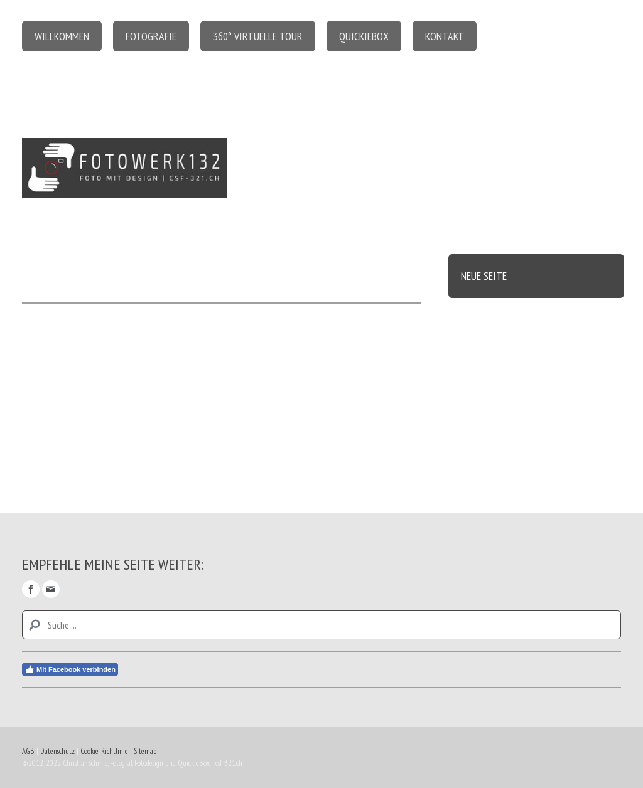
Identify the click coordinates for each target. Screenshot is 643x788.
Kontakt (444, 36)
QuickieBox (364, 36)
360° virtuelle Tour (258, 36)
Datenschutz (57, 751)
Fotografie (151, 36)
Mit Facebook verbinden (70, 669)
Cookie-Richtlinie (104, 751)
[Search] (321, 624)
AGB (28, 751)
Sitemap (145, 751)
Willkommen (62, 36)
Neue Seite (484, 276)
